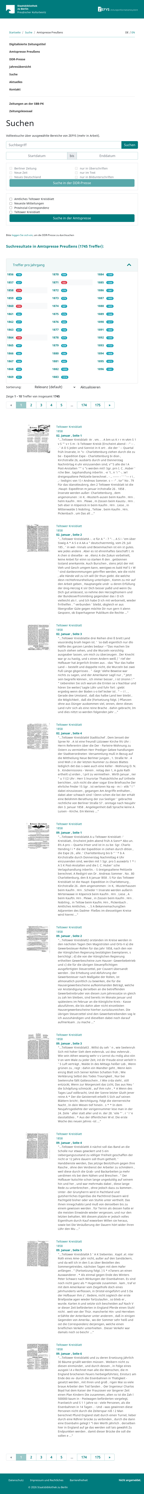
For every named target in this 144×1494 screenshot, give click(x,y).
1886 (101, 290)
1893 (101, 345)
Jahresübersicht (20, 67)
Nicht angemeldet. (130, 1480)
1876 (55, 322)
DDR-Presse (17, 59)
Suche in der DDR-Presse (72, 183)
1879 (55, 345)
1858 (10, 290)
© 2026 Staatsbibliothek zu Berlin (48, 1487)
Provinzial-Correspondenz (31, 208)
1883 (55, 377)
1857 (10, 282)
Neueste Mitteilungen (29, 203)
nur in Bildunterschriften (97, 177)
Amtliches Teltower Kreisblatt (34, 199)
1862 (10, 322)
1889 (101, 314)
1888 (101, 306)
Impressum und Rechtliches (46, 1480)
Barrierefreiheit (79, 1480)
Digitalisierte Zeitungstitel (27, 44)
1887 (101, 298)
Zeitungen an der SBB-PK (26, 104)
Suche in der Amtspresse (72, 218)
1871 (55, 282)
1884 (101, 274)
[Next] (109, 405)
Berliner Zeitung (25, 168)
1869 (10, 377)
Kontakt (15, 89)
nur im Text (87, 172)
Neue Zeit (20, 172)
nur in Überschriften (94, 168)
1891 (101, 329)
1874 (55, 306)
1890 (101, 322)
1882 (55, 369)
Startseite (15, 32)
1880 (55, 353)
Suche (28, 32)
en (133, 32)
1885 (101, 282)
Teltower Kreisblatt (27, 212)
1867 (10, 361)
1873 (55, 298)
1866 (10, 353)
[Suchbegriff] (64, 145)
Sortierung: (13, 387)
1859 (10, 298)
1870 (55, 274)
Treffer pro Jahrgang (29, 265)
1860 (10, 306)
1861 (10, 314)
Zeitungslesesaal (20, 111)
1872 (55, 290)
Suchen (129, 145)
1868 (10, 369)
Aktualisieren (90, 387)
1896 (101, 369)
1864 (10, 337)
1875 (55, 314)
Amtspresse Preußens (24, 51)
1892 (101, 337)
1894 (101, 353)
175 (97, 405)
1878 (55, 337)
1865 (10, 345)
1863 (10, 329)
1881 (55, 361)
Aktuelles (15, 82)
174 (84, 405)
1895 (101, 361)
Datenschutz (16, 1480)
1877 (55, 329)
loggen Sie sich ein (22, 235)
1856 (10, 274)
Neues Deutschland (27, 177)
